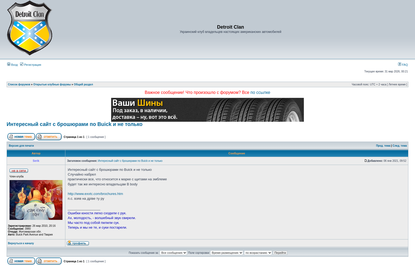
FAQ (403, 64)
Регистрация (30, 64)
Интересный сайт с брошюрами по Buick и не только (74, 124)
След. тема (400, 145)
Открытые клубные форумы (52, 84)
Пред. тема (383, 145)
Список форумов (19, 84)
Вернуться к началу (21, 243)
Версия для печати (21, 145)
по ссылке (260, 92)
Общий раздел (83, 84)
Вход (12, 64)
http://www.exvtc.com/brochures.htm (95, 194)
